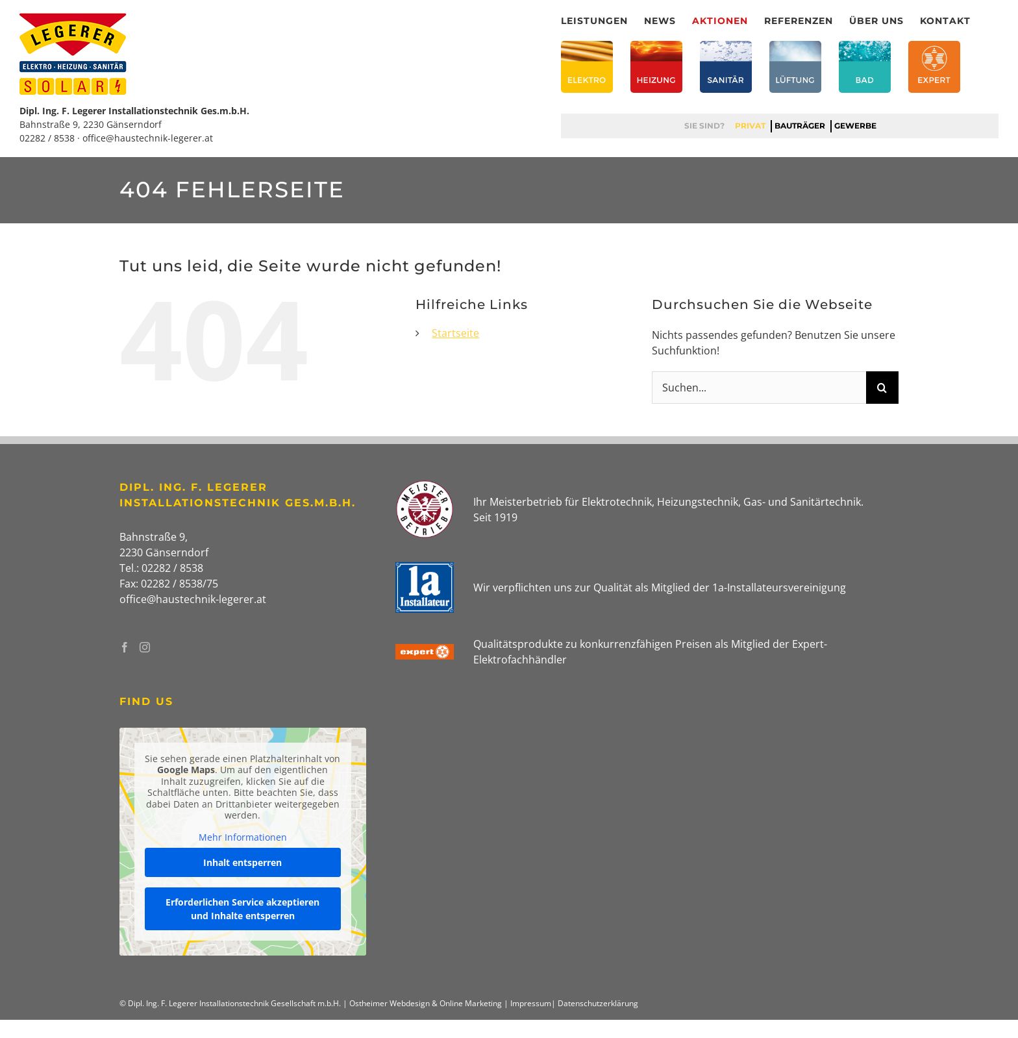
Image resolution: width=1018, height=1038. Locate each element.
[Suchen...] (759, 387)
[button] (28, 1009)
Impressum (530, 1003)
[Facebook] (124, 647)
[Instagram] (145, 647)
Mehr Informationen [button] (243, 837)
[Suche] (882, 387)
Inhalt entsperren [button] (242, 863)
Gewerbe (855, 125)
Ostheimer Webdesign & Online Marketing (425, 1003)
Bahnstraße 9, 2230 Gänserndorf (90, 124)
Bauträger (800, 125)
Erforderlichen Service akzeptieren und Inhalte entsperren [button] (242, 909)
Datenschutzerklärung (598, 1003)
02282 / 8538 (47, 138)
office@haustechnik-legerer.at (147, 138)
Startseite (455, 333)
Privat (750, 125)
